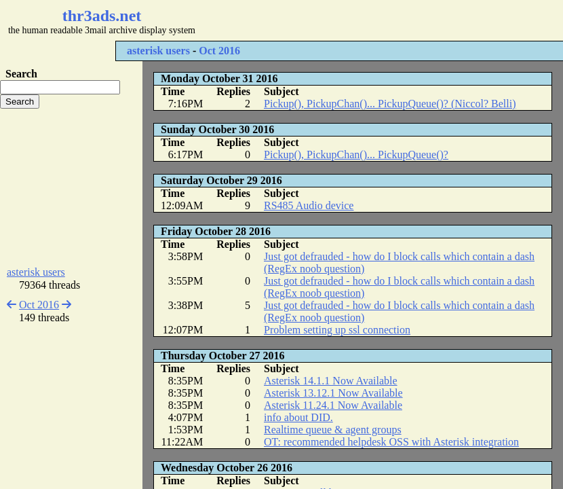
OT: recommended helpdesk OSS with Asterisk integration (391, 442)
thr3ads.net (102, 15)
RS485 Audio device (308, 205)
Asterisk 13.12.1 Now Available (333, 393)
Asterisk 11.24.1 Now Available (333, 405)
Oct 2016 (219, 50)
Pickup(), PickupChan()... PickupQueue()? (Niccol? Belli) (390, 103)
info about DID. (298, 417)
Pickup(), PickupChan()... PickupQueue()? (356, 154)
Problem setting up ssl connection (337, 330)
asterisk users (158, 50)
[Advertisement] (71, 187)
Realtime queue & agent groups (333, 429)
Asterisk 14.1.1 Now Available (330, 380)
